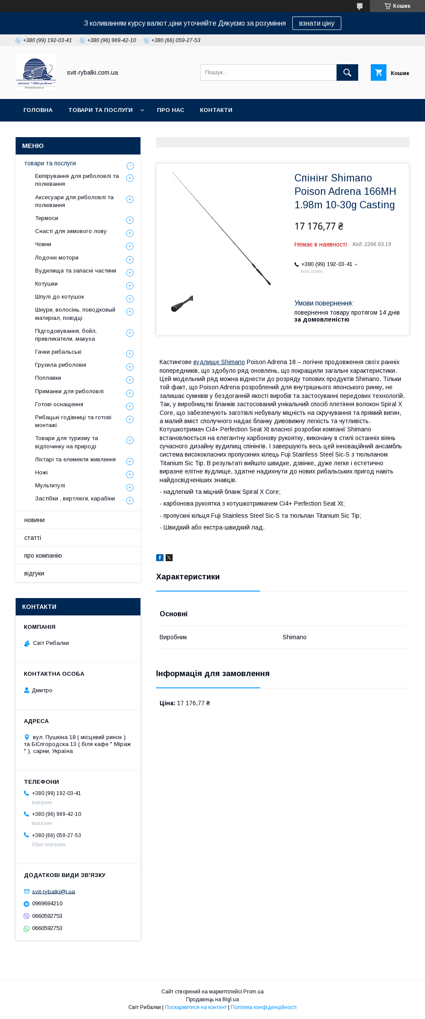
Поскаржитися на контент (196, 1007)
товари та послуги (100, 110)
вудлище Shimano (219, 361)
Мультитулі (50, 485)
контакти (216, 110)
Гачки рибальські (58, 351)
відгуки (34, 573)
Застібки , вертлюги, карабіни (75, 498)
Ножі (41, 472)
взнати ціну (316, 23)
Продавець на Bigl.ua (212, 999)
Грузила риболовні (60, 365)
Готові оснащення (59, 404)
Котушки (46, 283)
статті (32, 537)
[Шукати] (347, 72)
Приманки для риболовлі (69, 391)
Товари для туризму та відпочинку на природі (66, 442)
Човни (43, 244)
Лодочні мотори (56, 257)
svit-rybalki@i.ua (53, 891)
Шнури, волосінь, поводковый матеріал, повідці (75, 313)
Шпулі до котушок (59, 296)
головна (37, 110)
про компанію (43, 555)
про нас (170, 110)
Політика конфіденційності (264, 1007)
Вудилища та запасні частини (75, 270)
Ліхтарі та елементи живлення (75, 459)
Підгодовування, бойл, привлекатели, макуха (66, 335)
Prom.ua (253, 992)
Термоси (46, 218)
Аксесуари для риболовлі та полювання (74, 201)
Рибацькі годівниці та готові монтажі (73, 421)
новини (34, 519)
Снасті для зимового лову (71, 231)
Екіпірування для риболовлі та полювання (77, 180)
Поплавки (48, 378)
